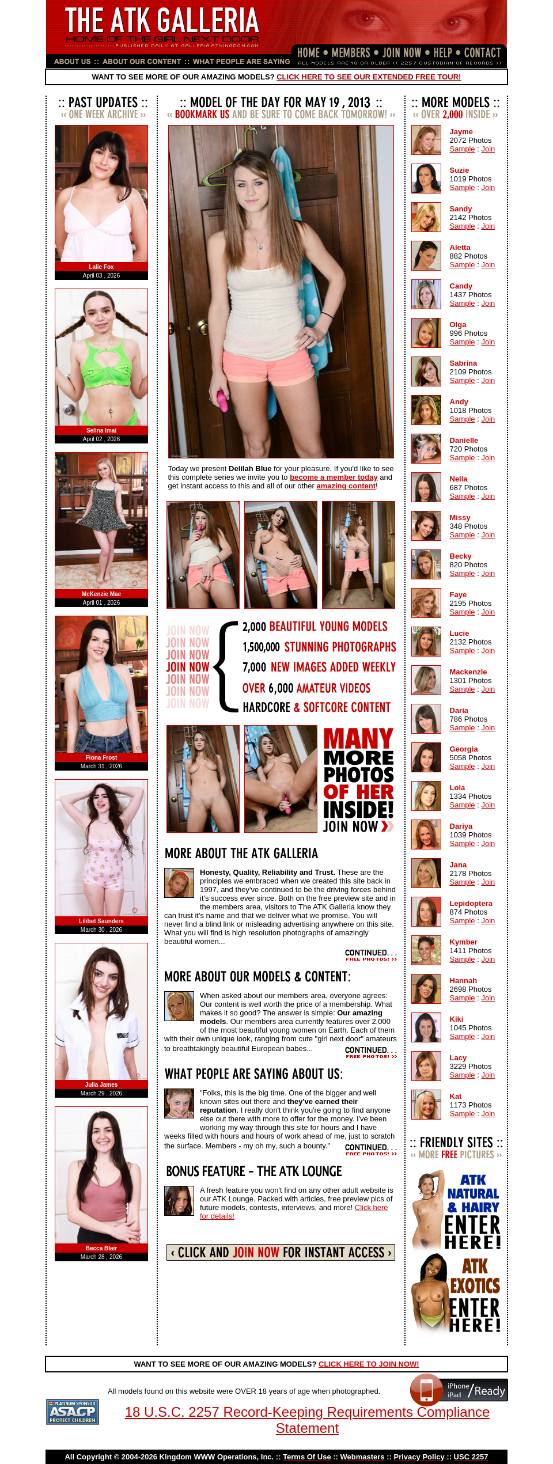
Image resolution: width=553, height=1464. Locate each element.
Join (488, 149)
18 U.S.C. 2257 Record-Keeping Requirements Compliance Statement (307, 1420)
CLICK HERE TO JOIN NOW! (369, 1364)
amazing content (346, 485)
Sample (462, 149)
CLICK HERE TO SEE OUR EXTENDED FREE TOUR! (368, 77)
